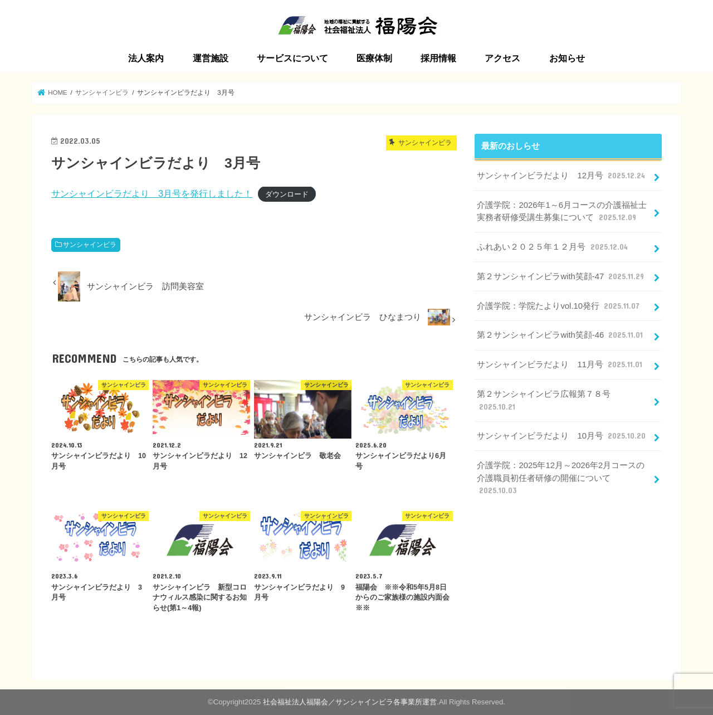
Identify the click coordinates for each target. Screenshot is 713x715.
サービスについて (292, 58)
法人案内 (146, 58)
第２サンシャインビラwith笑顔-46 (561, 335)
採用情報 (438, 58)
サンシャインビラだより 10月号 (562, 435)
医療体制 (374, 58)
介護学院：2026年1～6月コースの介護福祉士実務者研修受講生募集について (561, 212)
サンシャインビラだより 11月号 (560, 364)
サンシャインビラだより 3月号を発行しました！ (151, 193)
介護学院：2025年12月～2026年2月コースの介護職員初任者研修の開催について (560, 478)
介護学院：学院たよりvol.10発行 (559, 306)
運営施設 (210, 58)
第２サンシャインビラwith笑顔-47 (561, 276)
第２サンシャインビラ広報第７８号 (544, 401)
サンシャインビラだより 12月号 (562, 175)
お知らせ (567, 58)
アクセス (502, 58)
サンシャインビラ (89, 245)
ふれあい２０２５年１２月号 (553, 246)
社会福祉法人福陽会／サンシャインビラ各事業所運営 (350, 702)
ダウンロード (287, 194)
